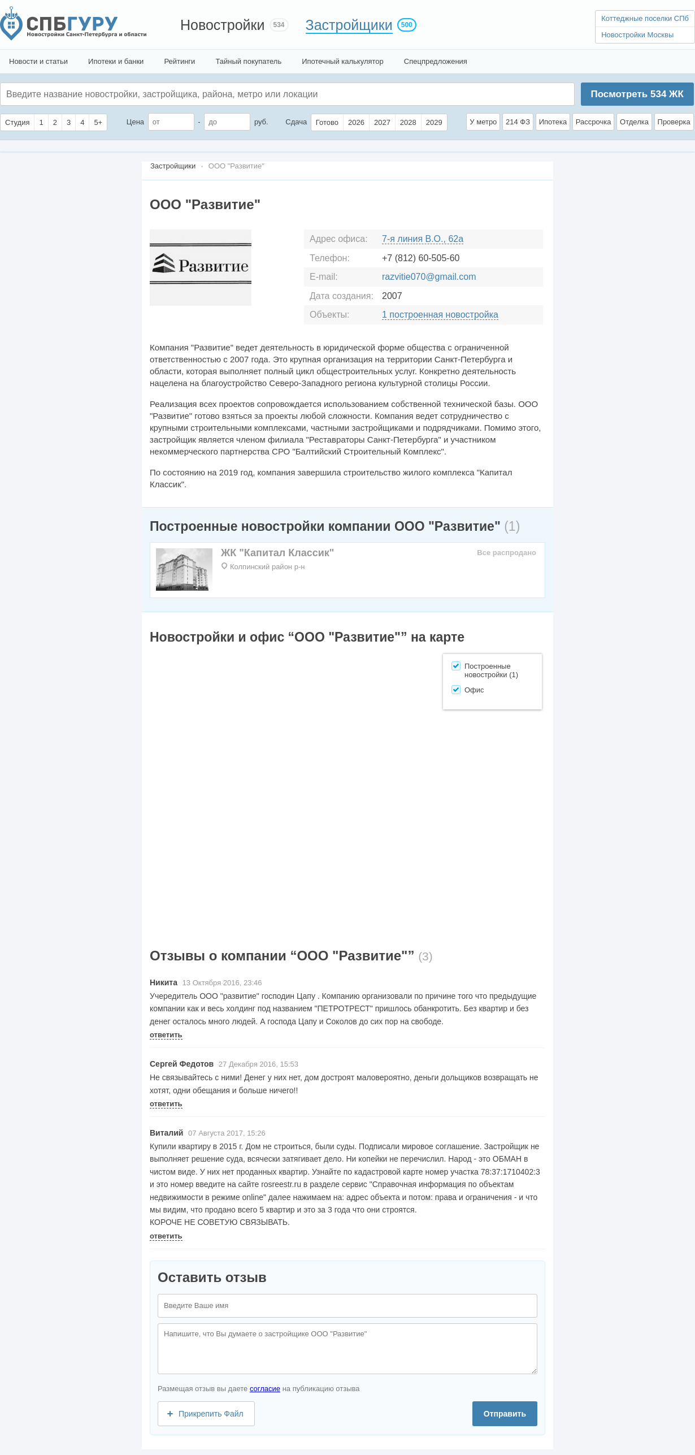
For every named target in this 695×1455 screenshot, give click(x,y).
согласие (265, 1388)
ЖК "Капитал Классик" (277, 552)
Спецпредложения (435, 61)
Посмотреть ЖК (636, 94)
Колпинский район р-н (267, 566)
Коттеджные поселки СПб (645, 18)
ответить (166, 1034)
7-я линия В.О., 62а (422, 239)
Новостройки (222, 25)
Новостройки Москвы (637, 35)
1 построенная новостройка (440, 314)
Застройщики (349, 25)
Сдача (296, 122)
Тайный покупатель (248, 61)
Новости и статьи (38, 61)
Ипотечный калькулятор (343, 61)
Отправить (505, 1413)
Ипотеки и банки (116, 61)
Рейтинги (179, 61)
